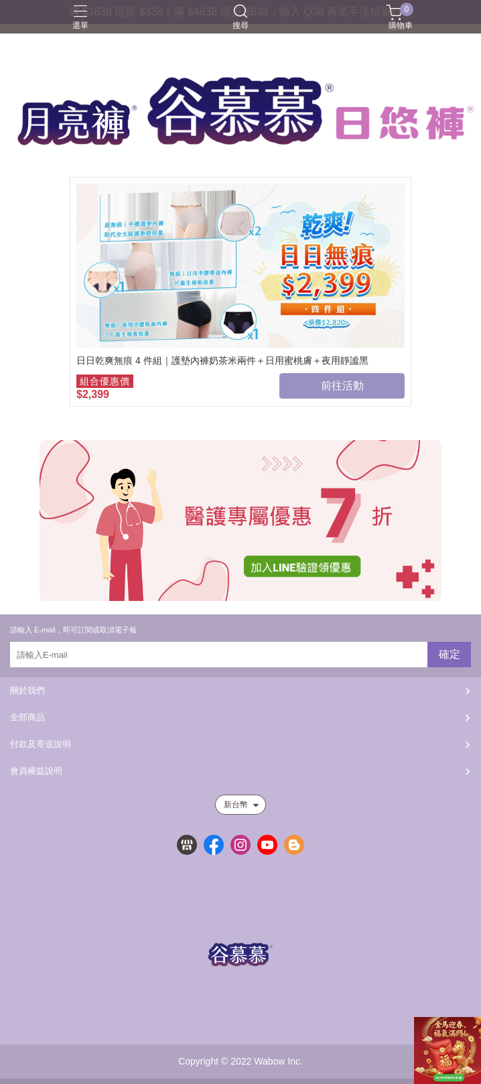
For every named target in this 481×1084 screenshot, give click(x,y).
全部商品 (27, 717)
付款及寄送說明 (40, 744)
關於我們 (27, 690)
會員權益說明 (36, 771)
